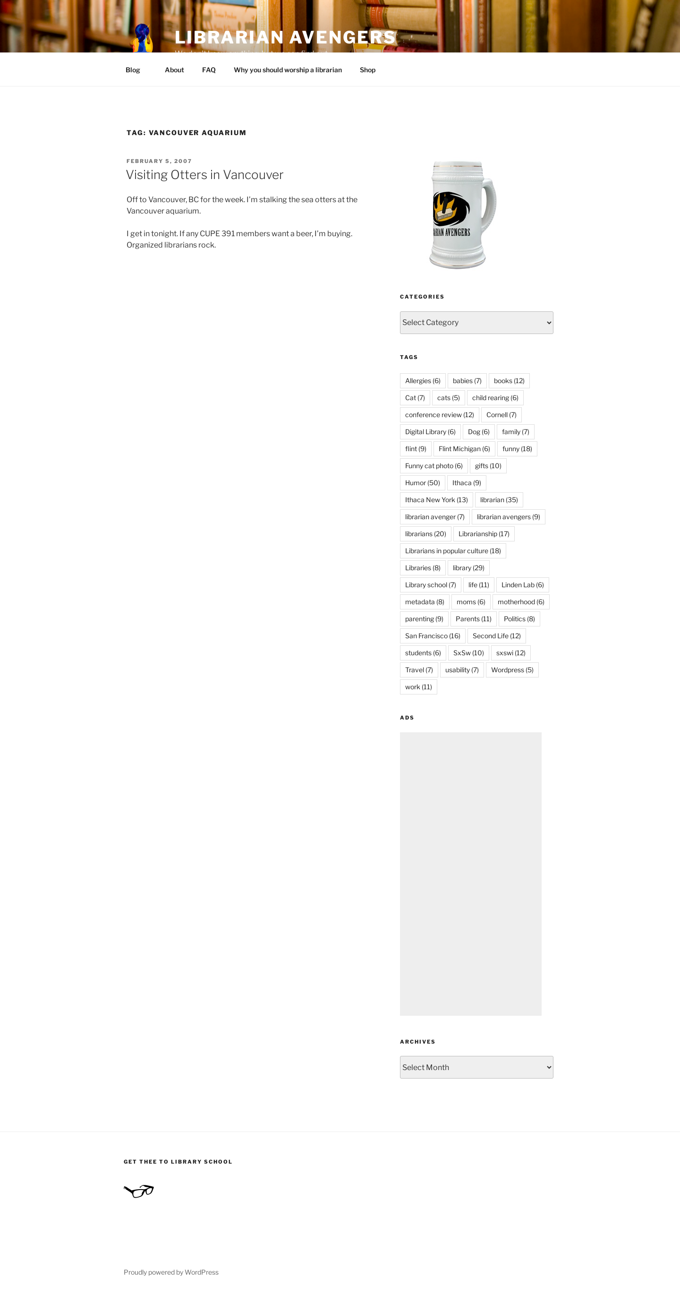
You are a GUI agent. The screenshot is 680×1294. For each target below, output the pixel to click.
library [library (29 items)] (468, 568)
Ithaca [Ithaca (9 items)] (466, 483)
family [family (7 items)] (515, 432)
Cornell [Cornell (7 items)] (501, 415)
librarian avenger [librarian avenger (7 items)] (435, 517)
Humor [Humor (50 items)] (422, 483)
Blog (137, 70)
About (174, 70)
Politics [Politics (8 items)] (519, 619)
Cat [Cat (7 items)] (415, 398)
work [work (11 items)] (418, 687)
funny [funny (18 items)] (517, 449)
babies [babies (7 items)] (467, 381)
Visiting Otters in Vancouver (205, 174)
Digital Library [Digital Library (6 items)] (430, 432)
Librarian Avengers (286, 37)
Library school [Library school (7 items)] (430, 585)
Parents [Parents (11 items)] (474, 619)
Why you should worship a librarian (288, 70)
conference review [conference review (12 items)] (439, 415)
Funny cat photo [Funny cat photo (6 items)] (434, 466)
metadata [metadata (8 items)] (424, 602)
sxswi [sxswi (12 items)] (511, 653)
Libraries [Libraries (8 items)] (423, 568)
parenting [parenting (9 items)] (424, 619)
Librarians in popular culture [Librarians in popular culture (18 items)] (453, 551)
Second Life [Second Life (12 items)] (497, 636)
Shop (367, 70)
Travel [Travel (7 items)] (419, 670)
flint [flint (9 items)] (415, 449)
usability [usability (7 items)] (462, 670)
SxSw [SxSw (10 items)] (468, 653)
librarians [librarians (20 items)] (425, 534)
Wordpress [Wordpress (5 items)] (512, 670)
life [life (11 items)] (478, 585)
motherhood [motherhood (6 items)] (521, 602)
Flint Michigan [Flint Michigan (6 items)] (464, 449)
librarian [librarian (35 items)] (499, 500)
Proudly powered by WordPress (171, 1272)
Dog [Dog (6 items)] (479, 432)
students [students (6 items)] (423, 653)
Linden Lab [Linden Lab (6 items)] (523, 585)
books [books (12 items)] (509, 381)
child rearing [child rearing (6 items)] (495, 398)
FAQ (209, 70)
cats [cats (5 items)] (448, 398)
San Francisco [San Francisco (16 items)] (432, 636)
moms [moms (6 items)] (471, 602)
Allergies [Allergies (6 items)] (423, 381)
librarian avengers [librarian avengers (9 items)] (508, 517)
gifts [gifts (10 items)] (488, 466)
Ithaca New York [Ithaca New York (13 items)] (436, 500)
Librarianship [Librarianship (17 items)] (484, 534)
